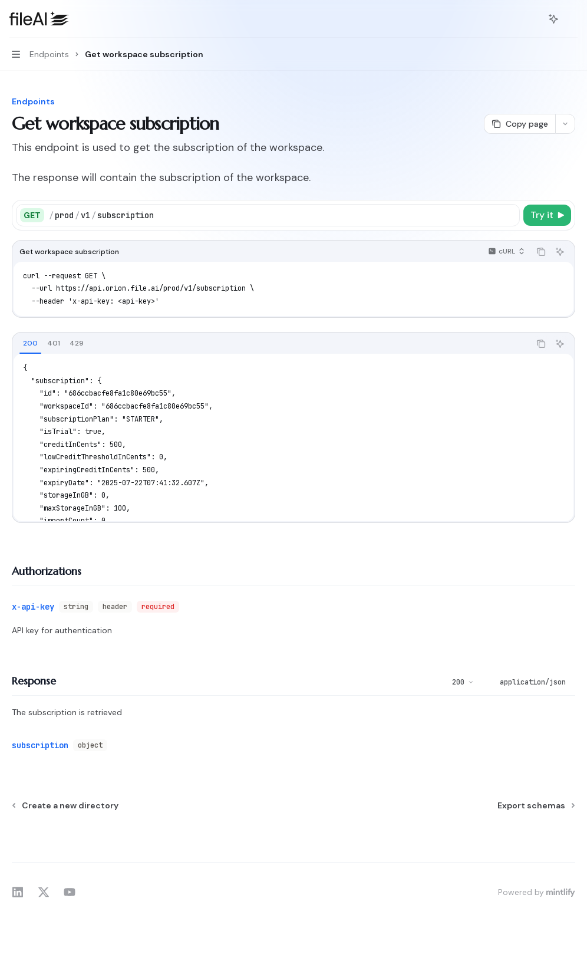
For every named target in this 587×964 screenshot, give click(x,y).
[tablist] (271, 344)
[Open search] (531, 18)
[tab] (30, 343)
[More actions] (572, 19)
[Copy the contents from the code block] (541, 251)
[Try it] (547, 215)
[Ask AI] (560, 251)
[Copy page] (519, 124)
